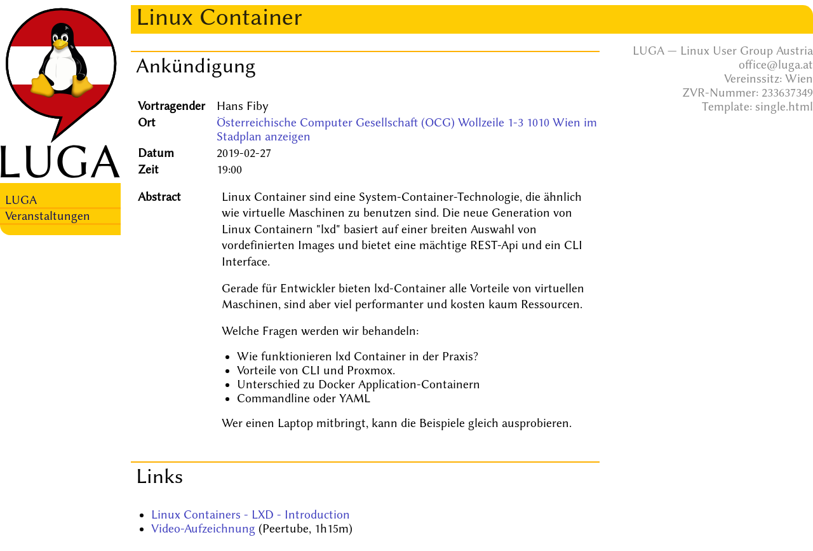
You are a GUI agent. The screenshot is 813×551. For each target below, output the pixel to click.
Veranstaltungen (47, 216)
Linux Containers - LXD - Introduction (250, 515)
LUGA (21, 200)
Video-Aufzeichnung (203, 529)
